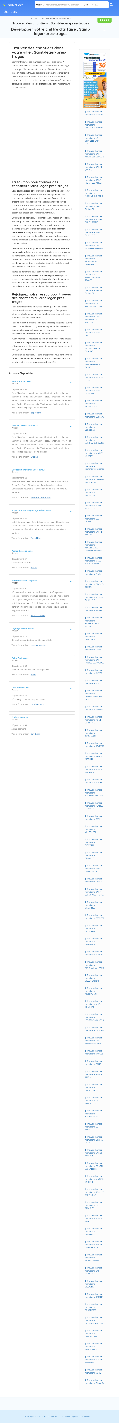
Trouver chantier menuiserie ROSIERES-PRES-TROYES (93, 275)
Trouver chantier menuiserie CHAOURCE (93, 636)
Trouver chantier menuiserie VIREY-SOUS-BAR (93, 1004)
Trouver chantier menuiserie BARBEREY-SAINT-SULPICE (93, 622)
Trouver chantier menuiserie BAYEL (93, 817)
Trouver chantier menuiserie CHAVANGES (93, 941)
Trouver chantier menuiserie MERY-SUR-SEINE (93, 505)
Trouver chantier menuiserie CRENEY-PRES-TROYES (94, 479)
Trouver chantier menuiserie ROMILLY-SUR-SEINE (94, 125)
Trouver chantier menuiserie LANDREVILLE (93, 1333)
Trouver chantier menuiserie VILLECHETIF (93, 829)
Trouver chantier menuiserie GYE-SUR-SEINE (93, 1270)
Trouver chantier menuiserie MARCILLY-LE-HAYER (94, 965)
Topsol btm (36, 538)
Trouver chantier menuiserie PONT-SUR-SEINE (93, 719)
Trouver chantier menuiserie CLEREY (94, 648)
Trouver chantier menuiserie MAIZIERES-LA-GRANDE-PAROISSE (94, 546)
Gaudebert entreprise (40, 497)
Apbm (33, 674)
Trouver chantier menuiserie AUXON (94, 671)
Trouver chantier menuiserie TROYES (94, 113)
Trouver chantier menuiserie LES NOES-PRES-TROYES (94, 245)
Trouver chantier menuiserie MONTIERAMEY (93, 1257)
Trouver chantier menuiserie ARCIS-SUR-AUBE (93, 290)
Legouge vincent (38, 645)
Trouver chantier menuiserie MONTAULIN (93, 991)
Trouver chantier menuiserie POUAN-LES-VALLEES (94, 1166)
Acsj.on (34, 567)
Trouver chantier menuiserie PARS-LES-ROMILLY (93, 868)
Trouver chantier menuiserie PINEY (93, 572)
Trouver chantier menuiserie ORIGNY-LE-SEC (94, 1140)
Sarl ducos (35, 734)
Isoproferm (36, 412)
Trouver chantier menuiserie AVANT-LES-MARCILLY (94, 1244)
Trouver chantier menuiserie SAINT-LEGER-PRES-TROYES (94, 892)
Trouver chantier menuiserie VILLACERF (93, 1284)
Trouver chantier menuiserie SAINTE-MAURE (94, 532)
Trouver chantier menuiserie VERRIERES (93, 427)
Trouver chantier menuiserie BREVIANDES (93, 403)
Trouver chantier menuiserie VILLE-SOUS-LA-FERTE (93, 560)
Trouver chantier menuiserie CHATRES (94, 1029)
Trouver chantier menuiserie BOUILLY (94, 682)
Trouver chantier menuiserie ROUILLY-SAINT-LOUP (94, 1192)
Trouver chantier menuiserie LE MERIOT (93, 1126)
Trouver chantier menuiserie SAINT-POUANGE (93, 769)
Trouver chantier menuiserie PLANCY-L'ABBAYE (94, 806)
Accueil (34, 18)
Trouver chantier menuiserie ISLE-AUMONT (93, 1205)
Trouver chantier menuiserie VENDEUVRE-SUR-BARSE (93, 362)
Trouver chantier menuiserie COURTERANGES (93, 1087)
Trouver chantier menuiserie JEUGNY (94, 1295)
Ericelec (34, 456)
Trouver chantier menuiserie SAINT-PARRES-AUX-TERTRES (93, 318)
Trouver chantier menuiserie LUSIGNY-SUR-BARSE (94, 440)
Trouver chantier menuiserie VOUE (93, 1371)
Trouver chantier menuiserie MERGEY (94, 953)
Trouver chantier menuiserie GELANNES (93, 905)
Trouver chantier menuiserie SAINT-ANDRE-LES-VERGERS (94, 154)
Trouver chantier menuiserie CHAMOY (94, 1381)
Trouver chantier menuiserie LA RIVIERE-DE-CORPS (93, 303)
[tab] (42, 382)
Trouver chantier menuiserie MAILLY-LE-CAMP (94, 453)
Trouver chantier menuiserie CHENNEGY (93, 1231)
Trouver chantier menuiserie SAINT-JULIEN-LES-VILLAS (93, 180)
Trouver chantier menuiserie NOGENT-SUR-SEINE (94, 193)
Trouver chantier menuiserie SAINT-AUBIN (93, 1074)
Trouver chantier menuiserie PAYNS (93, 609)
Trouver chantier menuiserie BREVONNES (93, 928)
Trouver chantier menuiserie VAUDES (94, 1052)
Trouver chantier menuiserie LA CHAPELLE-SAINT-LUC (93, 139)
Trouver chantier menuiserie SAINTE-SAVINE (94, 167)
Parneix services (38, 615)
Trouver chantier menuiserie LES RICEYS (93, 518)
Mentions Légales (70, 1416)
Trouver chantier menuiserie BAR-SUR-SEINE (93, 232)
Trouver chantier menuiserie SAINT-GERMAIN (93, 390)
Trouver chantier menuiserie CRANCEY (93, 855)
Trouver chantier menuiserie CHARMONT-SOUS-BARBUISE (93, 695)
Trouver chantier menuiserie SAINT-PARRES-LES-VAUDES (94, 660)
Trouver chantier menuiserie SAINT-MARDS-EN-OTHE (93, 1040)
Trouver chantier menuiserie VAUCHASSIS (93, 1346)
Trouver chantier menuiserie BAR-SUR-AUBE (93, 206)
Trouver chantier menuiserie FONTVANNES (93, 1113)
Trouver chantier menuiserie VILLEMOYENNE (93, 978)
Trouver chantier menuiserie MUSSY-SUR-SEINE (94, 597)
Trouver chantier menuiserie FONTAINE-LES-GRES (94, 792)
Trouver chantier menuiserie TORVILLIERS (93, 733)
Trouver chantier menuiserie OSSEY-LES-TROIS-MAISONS (94, 1017)
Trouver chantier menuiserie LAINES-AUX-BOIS (94, 1153)
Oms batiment (37, 704)
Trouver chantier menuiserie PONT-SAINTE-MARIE (93, 219)
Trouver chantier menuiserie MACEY (93, 781)
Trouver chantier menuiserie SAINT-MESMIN (93, 756)
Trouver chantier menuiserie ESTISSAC (94, 415)
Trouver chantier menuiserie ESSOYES (94, 916)
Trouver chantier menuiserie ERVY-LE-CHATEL (94, 584)
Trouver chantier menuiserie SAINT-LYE (93, 332)
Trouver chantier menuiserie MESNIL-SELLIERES (94, 1359)
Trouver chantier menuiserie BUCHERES (93, 492)
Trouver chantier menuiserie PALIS (93, 1062)
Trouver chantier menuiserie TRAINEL (94, 708)
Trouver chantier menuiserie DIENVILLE (93, 842)
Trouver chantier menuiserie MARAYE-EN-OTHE (94, 1179)
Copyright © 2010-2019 (35, 1416)
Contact (86, 1416)
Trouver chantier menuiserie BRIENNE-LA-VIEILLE (94, 1320)
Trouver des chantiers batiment (56, 18)
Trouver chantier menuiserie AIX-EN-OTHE (94, 377)
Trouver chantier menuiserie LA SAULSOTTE (93, 1100)
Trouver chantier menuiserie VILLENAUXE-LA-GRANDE (93, 347)
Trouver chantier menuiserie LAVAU (93, 880)
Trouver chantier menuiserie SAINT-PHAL (93, 1218)
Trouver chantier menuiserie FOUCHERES (93, 1307)
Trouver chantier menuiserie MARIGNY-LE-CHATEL (94, 466)
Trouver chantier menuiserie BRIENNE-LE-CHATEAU (93, 260)
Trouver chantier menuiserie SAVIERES (94, 744)
